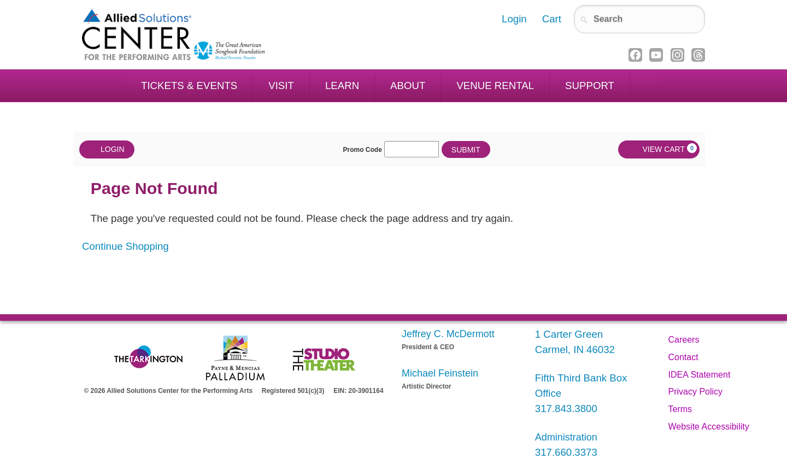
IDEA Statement (699, 374)
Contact (683, 357)
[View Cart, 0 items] (659, 149)
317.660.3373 (566, 452)
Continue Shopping (125, 246)
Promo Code (362, 149)
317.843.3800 (566, 408)
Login (107, 149)
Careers (684, 339)
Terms (680, 409)
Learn (342, 85)
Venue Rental (495, 85)
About (407, 85)
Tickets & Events (189, 85)
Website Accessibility (708, 426)
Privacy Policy (695, 391)
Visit (281, 85)
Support (589, 85)
